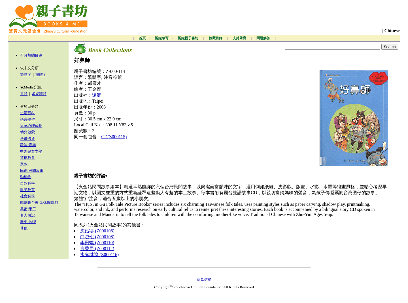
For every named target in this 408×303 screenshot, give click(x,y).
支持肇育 (240, 38)
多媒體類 (39, 94)
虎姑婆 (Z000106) (97, 230)
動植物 (25, 177)
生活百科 (27, 113)
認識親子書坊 (188, 38)
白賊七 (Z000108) (97, 236)
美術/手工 (28, 209)
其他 (23, 228)
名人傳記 (27, 215)
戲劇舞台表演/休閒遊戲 (39, 202)
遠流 (96, 95)
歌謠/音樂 (28, 145)
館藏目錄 (216, 38)
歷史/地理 (28, 222)
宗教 (23, 164)
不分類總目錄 (31, 55)
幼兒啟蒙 (27, 132)
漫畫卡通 (27, 139)
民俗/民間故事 (31, 170)
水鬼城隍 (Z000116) (99, 254)
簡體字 (40, 74)
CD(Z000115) (114, 136)
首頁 (142, 38)
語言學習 (27, 119)
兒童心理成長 (31, 126)
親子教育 (27, 190)
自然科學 (27, 183)
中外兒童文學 (31, 151)
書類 (23, 94)
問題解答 (263, 38)
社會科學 (27, 196)
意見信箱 (204, 279)
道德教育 (27, 157)
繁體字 (25, 74)
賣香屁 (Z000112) (97, 248)
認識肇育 (162, 38)
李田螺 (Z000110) (97, 242)
